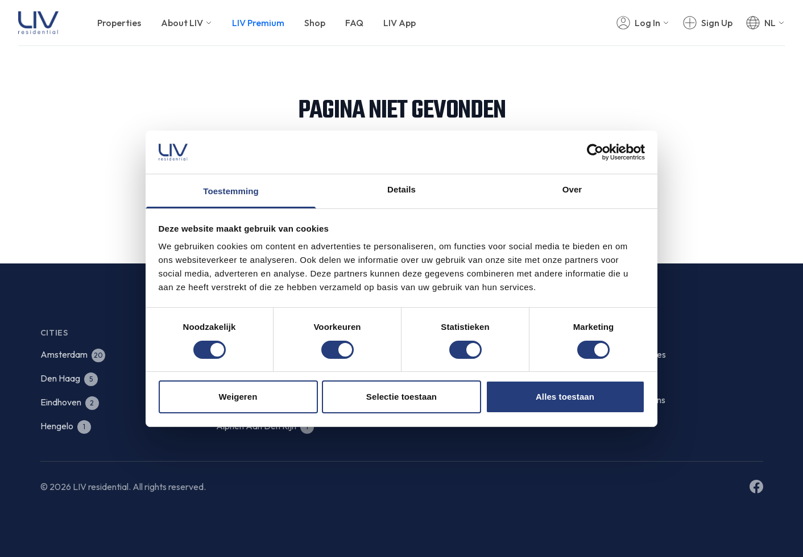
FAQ (354, 22)
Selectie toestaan (401, 396)
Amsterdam (72, 354)
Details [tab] (401, 189)
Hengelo (65, 426)
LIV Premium (258, 22)
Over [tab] (572, 189)
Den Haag (69, 378)
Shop (314, 22)
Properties (119, 22)
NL (770, 22)
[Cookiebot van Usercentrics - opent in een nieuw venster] (595, 152)
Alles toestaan (565, 396)
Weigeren (237, 396)
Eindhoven (69, 402)
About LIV (186, 22)
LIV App (399, 22)
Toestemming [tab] (231, 191)
